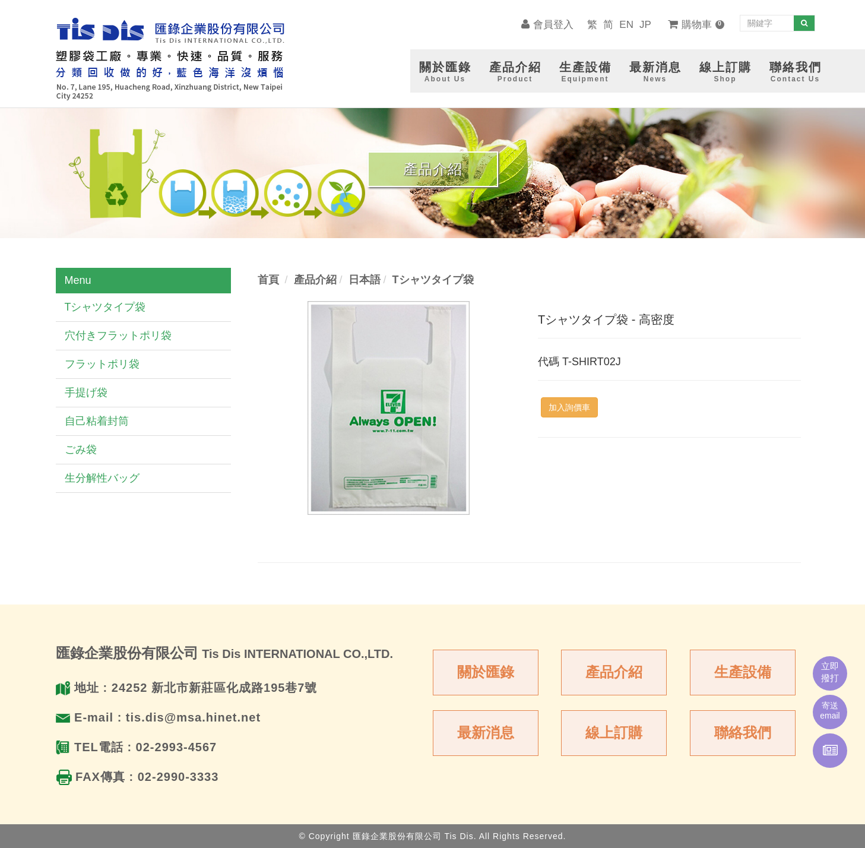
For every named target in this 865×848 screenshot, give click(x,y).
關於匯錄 (485, 672)
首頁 (268, 280)
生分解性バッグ (102, 478)
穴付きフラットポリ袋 (118, 335)
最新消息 (485, 732)
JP (645, 24)
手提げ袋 (86, 392)
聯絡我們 (742, 732)
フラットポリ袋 (102, 364)
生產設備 (742, 672)
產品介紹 (613, 672)
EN (626, 24)
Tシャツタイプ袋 (105, 307)
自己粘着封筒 (97, 421)
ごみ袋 (81, 449)
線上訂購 (613, 732)
